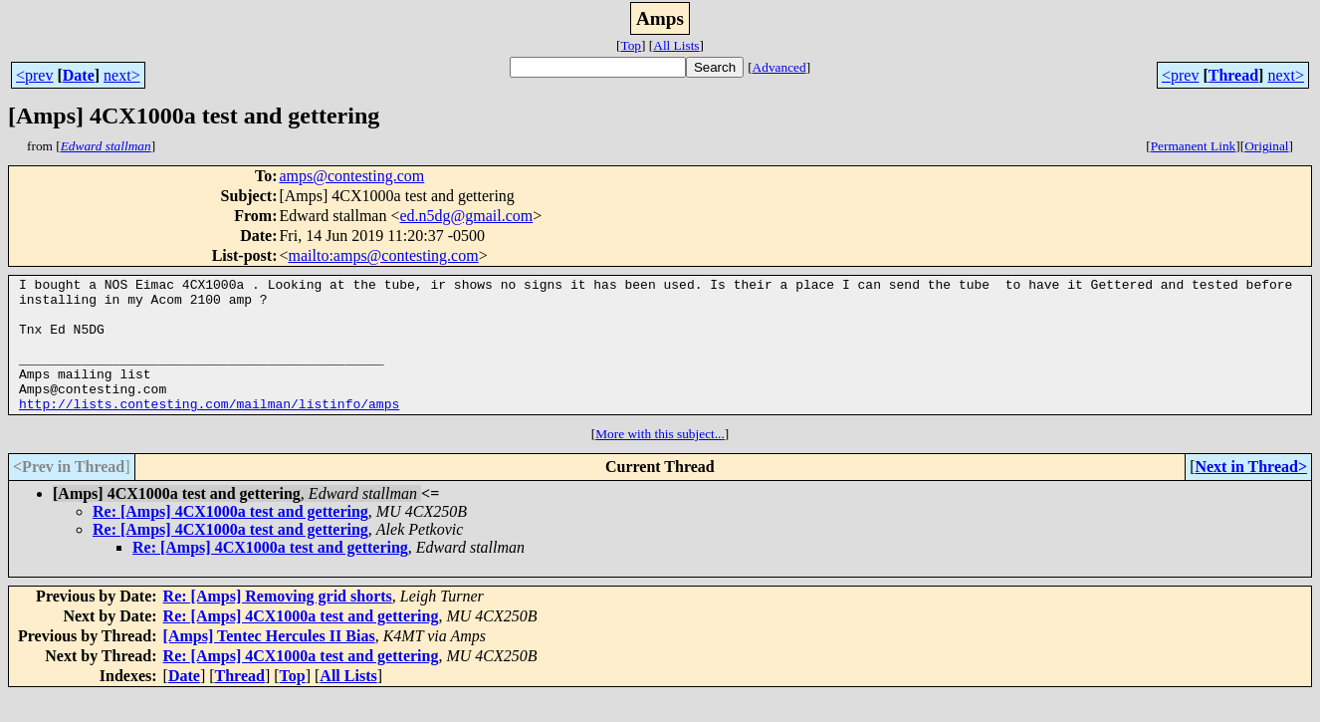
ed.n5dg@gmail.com (466, 215)
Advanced (779, 67)
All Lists (676, 45)
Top (630, 45)
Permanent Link (1193, 145)
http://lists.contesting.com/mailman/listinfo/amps (209, 430)
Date (79, 75)
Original (1266, 145)
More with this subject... (660, 460)
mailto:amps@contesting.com (384, 255)
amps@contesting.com (351, 175)
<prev (34, 75)
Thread (1233, 75)
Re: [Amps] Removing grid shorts (277, 622)
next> (122, 75)
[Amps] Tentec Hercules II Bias (269, 662)
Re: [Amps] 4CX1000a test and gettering (230, 538)
